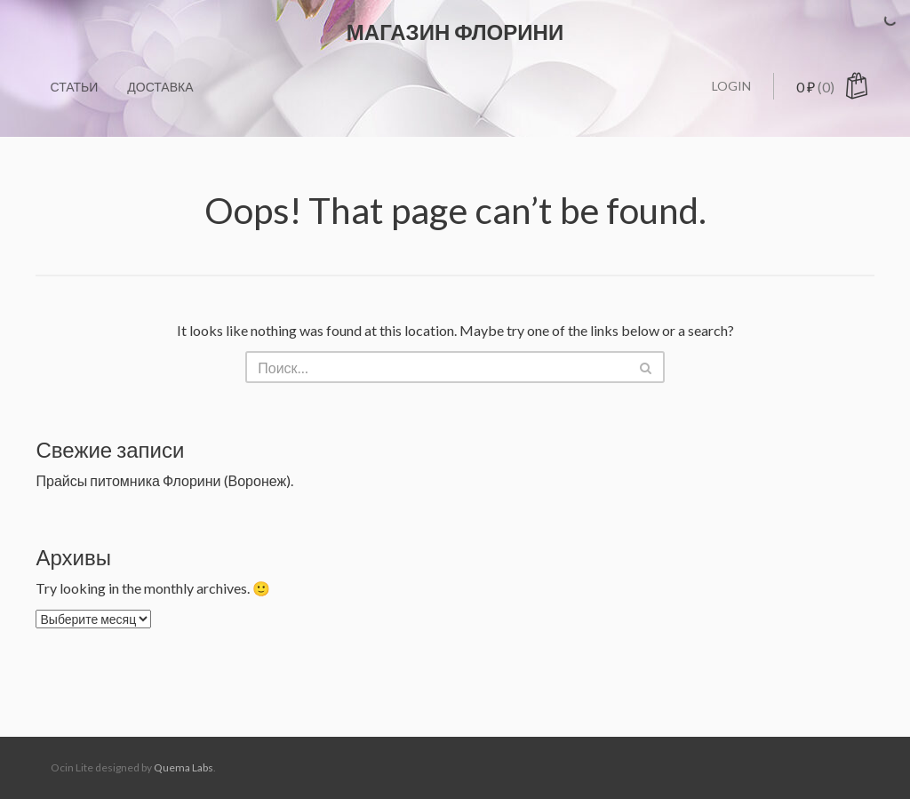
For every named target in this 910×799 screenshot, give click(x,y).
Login (731, 85)
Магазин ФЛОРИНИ (455, 31)
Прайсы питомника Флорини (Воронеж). (164, 480)
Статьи (74, 86)
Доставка (160, 86)
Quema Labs (183, 767)
